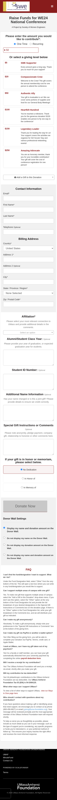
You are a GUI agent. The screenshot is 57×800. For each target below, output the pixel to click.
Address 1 (8, 254)
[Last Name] (28, 220)
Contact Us (7, 761)
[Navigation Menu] (52, 6)
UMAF (6, 755)
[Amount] (20, 50)
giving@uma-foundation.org (35, 709)
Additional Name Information (24, 394)
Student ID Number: (25, 370)
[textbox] (28, 177)
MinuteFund (8, 758)
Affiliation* (28, 316)
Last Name (8, 216)
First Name (8, 205)
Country (7, 243)
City (5, 277)
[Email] (28, 198)
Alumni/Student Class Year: (25, 339)
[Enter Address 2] (28, 270)
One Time (20, 44)
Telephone (8, 227)
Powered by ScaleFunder (15, 768)
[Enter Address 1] (28, 259)
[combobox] (28, 177)
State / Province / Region (15, 288)
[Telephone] (28, 232)
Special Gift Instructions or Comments (28, 425)
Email (6, 193)
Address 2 (8, 266)
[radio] (28, 469)
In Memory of (28, 487)
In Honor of (28, 478)
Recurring (36, 44)
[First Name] (28, 209)
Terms (5, 772)
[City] (28, 281)
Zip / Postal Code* (11, 299)
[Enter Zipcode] (28, 304)
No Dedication (28, 469)
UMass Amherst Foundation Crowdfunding (24, 750)
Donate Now (25, 506)
